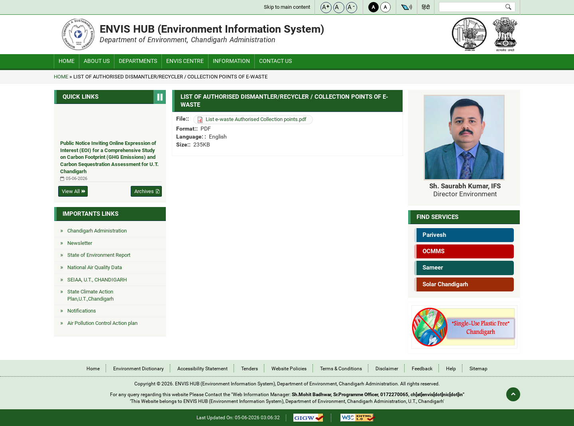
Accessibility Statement (202, 368)
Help (451, 368)
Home (67, 61)
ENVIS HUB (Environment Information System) (212, 29)
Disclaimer (386, 368)
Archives (144, 191)
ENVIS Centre (185, 61)
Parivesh (434, 234)
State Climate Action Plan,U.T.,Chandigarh (90, 295)
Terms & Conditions (341, 368)
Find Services (437, 217)
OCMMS (433, 251)
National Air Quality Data (94, 267)
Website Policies (289, 368)
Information (231, 61)
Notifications (81, 311)
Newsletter (79, 243)
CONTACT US (275, 61)
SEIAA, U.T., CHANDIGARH (97, 280)
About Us (97, 61)
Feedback (422, 368)
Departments (138, 61)
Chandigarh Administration (97, 231)
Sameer (433, 267)
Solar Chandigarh (445, 284)
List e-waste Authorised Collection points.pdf (256, 119)
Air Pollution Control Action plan (102, 323)
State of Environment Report (98, 255)
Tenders (249, 368)
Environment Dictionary (138, 368)
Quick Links (80, 96)
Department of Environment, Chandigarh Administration (187, 39)
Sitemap (479, 368)
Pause (159, 97)
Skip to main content (287, 7)
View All (71, 191)
